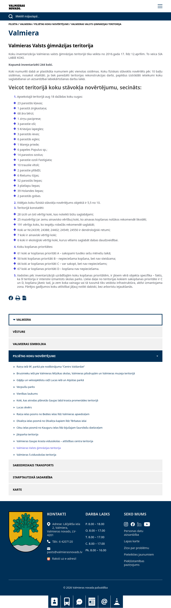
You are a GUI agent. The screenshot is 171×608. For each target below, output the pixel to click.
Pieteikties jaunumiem (104, 602)
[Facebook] (12, 299)
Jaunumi (92, 602)
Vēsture (19, 332)
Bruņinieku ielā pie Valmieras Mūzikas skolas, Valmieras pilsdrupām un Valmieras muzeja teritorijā (76, 373)
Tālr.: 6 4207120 (62, 541)
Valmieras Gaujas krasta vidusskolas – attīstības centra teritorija (55, 441)
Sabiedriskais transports (67, 602)
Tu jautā (79, 602)
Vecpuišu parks (26, 387)
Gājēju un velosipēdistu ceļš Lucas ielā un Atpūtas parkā (50, 380)
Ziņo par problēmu (136, 548)
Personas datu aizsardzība (133, 533)
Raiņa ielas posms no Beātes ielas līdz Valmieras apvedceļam (53, 414)
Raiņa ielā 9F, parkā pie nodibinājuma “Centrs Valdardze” (51, 366)
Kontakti (54, 602)
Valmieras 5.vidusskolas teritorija (36, 454)
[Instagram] (127, 524)
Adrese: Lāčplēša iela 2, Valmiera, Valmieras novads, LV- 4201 (63, 529)
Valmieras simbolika (29, 344)
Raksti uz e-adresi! (64, 558)
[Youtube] (148, 524)
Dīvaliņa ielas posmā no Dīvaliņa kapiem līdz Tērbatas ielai (52, 421)
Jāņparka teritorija (27, 434)
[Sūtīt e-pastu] (49, 548)
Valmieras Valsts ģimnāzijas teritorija (39, 448)
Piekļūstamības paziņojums (134, 563)
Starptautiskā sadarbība (33, 477)
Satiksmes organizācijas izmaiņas (117, 602)
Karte (17, 489)
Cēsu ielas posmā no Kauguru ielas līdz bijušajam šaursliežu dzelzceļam (59, 427)
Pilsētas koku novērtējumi (34, 356)
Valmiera (23, 320)
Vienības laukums (27, 393)
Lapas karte (132, 541)
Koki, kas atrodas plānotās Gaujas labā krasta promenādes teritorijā (57, 400)
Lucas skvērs (24, 407)
